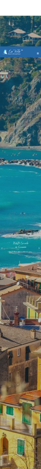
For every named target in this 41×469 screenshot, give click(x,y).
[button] (2, 17)
